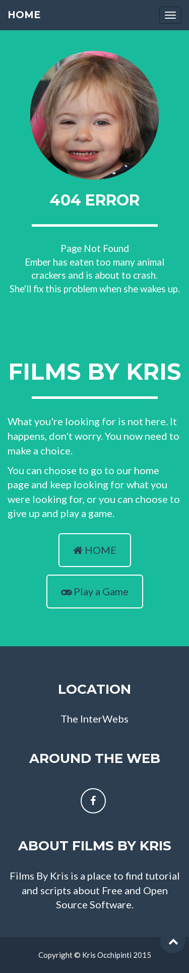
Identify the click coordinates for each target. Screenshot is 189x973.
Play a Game (95, 591)
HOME (94, 550)
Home (24, 15)
